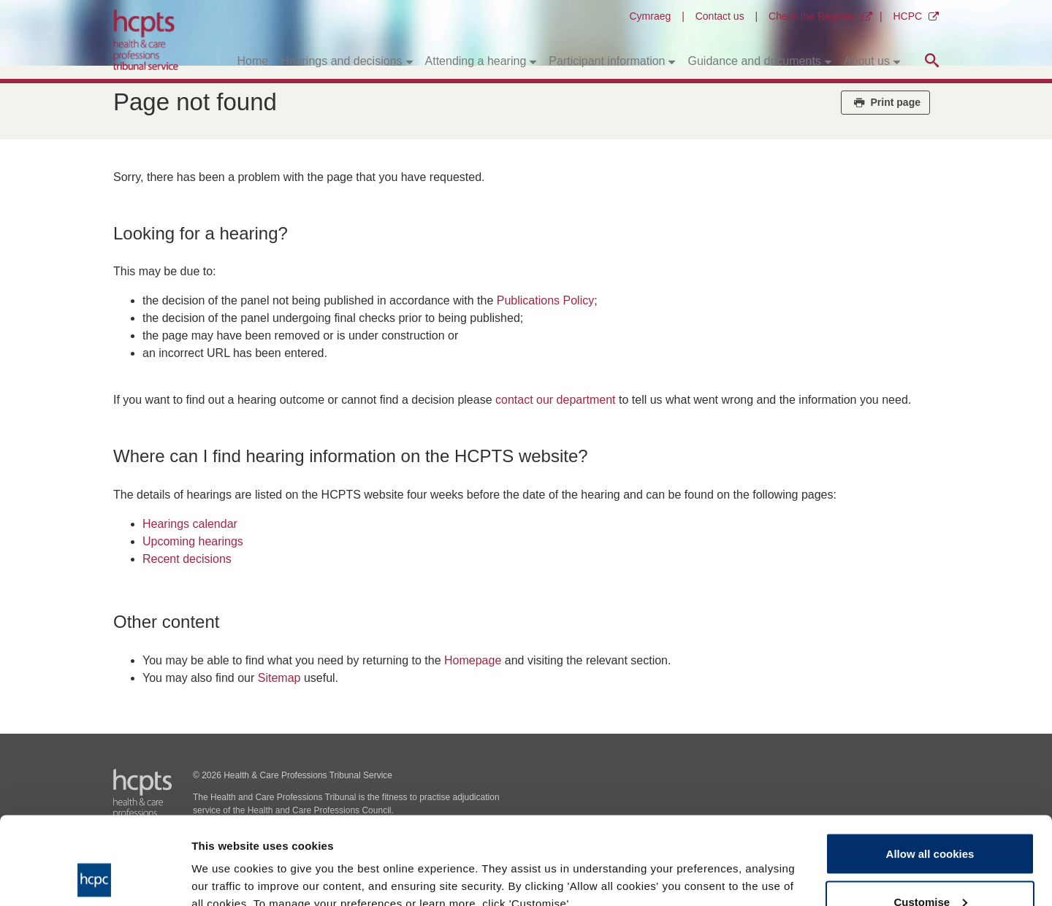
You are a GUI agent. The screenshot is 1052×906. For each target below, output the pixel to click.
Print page (885, 102)
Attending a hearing (476, 61)
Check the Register (812, 16)
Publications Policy (545, 300)
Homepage (472, 660)
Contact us (719, 16)
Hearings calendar (189, 524)
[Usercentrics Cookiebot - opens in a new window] (95, 877)
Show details (225, 861)
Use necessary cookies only (930, 867)
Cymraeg (650, 16)
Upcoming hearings (192, 541)
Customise (930, 819)
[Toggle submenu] (409, 61)
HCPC (907, 16)
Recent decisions (187, 559)
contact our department (555, 400)
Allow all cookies (930, 771)
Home (253, 61)
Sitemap (279, 678)
